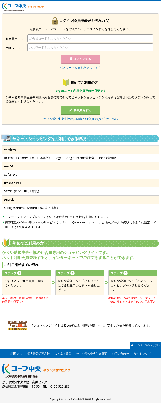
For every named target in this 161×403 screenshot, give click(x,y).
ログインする (82, 59)
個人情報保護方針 (38, 353)
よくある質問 (63, 353)
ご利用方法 (15, 353)
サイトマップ (142, 353)
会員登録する (83, 110)
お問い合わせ (120, 353)
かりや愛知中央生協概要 (91, 353)
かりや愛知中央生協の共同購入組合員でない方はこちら (80, 119)
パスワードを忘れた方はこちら (81, 68)
